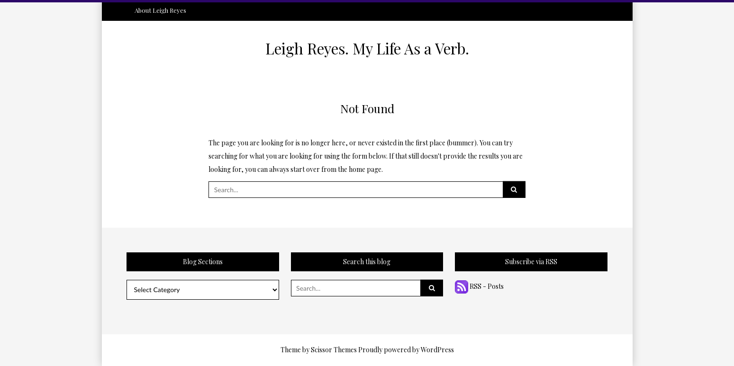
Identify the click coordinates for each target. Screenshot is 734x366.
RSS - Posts (479, 286)
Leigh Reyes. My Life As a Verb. (367, 48)
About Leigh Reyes (160, 10)
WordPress (437, 349)
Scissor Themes (334, 349)
